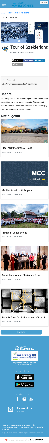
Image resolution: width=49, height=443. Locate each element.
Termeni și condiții (29, 425)
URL (15, 64)
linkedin (39, 60)
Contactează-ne (16, 425)
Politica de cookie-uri (27, 427)
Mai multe (21, 332)
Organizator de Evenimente (18, 13)
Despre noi (5, 425)
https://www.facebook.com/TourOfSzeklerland (19, 84)
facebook (29, 60)
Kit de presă (5, 429)
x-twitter (16, 60)
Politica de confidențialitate (10, 427)
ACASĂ (3, 13)
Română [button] (43, 2)
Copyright (40, 427)
